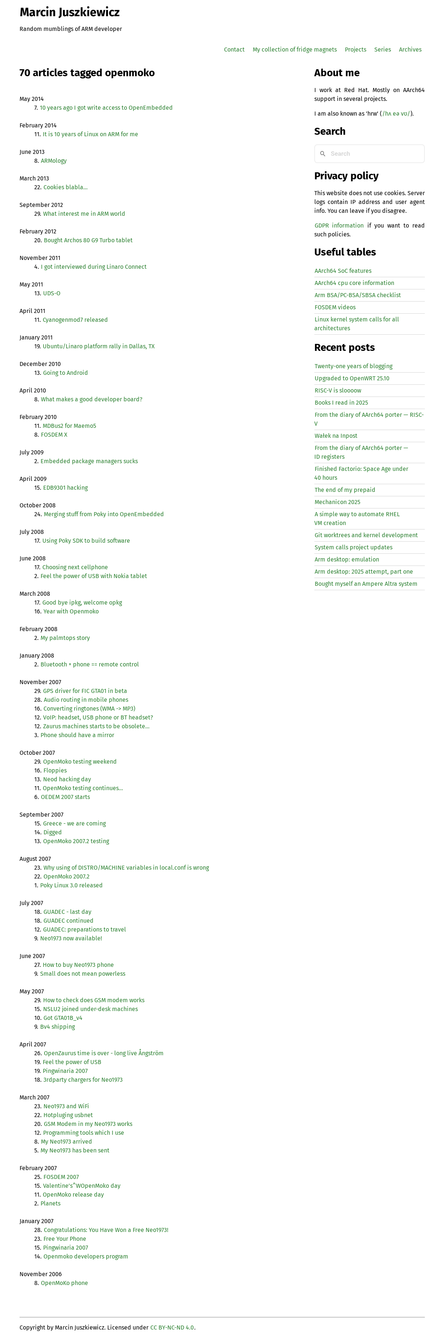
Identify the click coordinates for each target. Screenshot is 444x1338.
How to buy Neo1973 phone (78, 964)
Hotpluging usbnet (68, 1115)
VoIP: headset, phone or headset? (98, 717)
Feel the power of (72, 1062)
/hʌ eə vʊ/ (396, 113)
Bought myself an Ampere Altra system (366, 583)
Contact (234, 49)
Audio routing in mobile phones (86, 699)
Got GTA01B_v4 (63, 1017)
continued (68, 920)
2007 (61, 1176)
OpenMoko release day (73, 1194)
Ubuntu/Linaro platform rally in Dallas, (99, 346)
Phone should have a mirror (77, 735)
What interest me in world (84, 213)
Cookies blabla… (65, 187)
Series (382, 49)
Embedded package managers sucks (89, 461)
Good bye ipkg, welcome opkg (82, 602)
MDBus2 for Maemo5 (69, 425)
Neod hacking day (67, 779)
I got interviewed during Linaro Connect (94, 266)
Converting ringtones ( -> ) (89, 708)
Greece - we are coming (74, 823)
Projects (355, 49)
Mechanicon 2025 (337, 502)
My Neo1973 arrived (66, 1141)
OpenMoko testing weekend (80, 761)
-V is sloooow (338, 390)
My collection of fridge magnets (295, 49)
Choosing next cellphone (75, 567)
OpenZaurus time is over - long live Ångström (104, 1053)
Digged (52, 832)
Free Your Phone (64, 1238)
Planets (50, 1203)
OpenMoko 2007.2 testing (76, 841)
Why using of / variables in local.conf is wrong (126, 867)
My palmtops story (65, 637)
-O (51, 293)
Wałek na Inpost (336, 435)
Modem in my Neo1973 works (88, 1123)
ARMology (54, 160)
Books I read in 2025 (341, 402)
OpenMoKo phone (64, 1282)
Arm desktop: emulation (347, 559)
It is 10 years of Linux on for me (90, 134)
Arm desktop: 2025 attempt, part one (364, 571)
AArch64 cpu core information (354, 282)
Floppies (55, 770)
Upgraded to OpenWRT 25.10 (352, 378)
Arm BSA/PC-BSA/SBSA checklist (358, 295)
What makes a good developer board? (91, 399)
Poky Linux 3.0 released (71, 885)
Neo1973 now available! (71, 938)
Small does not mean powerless (82, 973)
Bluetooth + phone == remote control (90, 664)
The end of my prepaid (345, 489)
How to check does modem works (93, 1000)
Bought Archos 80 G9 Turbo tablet (88, 240)
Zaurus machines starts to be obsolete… (96, 726)
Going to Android (65, 372)
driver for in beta (85, 690)
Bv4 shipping (57, 1026)
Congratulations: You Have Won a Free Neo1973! (106, 1229)
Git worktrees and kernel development (366, 535)
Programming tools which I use (83, 1132)
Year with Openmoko (71, 611)
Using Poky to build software (86, 540)
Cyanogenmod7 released (75, 319)
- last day (67, 911)
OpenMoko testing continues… (83, 788)
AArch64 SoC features (343, 270)
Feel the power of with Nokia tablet (94, 576)
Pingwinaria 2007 (65, 1070)
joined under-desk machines (90, 1009)
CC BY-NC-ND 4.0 (172, 1327)
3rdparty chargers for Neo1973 (83, 1079)
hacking (65, 487)
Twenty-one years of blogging (353, 366)
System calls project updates (353, 547)
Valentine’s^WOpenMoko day (81, 1185)
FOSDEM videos (335, 307)
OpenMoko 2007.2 (66, 876)
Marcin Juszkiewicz (70, 12)
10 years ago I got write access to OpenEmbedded (106, 107)
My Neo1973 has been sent (75, 1150)
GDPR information (339, 225)
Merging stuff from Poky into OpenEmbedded (104, 514)
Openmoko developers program (85, 1256)
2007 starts (65, 796)
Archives (410, 49)
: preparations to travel (84, 929)
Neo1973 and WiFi (66, 1106)
